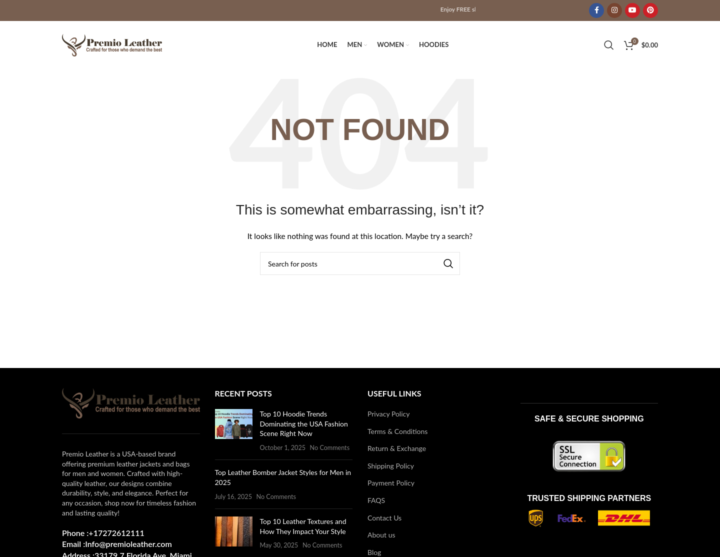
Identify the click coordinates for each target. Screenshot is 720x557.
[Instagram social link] (614, 10)
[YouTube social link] (632, 10)
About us (382, 536)
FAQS (376, 502)
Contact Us (385, 519)
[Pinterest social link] (650, 10)
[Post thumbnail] (233, 432)
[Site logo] (112, 45)
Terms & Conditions (398, 432)
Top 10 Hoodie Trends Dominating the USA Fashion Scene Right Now (304, 425)
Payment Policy (391, 484)
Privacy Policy (389, 415)
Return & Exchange (397, 450)
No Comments (330, 449)
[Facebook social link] (596, 10)
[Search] (609, 46)
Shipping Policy (391, 467)
